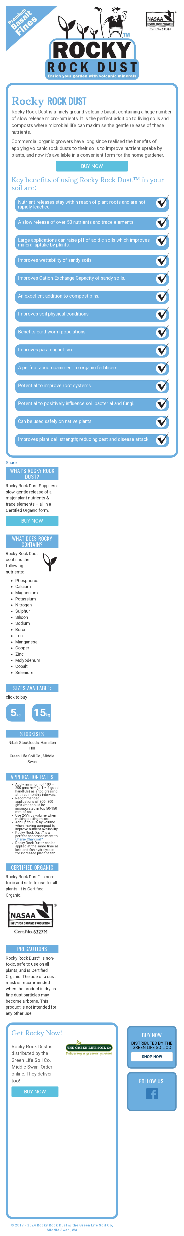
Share (11, 462)
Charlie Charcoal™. (29, 839)
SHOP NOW (152, 1056)
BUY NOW (92, 166)
